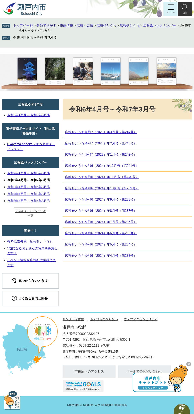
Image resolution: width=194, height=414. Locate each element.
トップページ (23, 25)
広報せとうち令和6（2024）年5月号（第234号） (101, 244)
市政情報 (66, 25)
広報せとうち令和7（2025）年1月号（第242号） (101, 154)
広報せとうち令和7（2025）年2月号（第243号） (101, 143)
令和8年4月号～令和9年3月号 (28, 115)
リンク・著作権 (73, 319)
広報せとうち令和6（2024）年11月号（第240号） (102, 177)
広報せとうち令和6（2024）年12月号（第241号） (102, 165)
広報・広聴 (85, 25)
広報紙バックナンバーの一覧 (30, 213)
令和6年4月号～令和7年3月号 (34, 37)
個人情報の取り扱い (104, 319)
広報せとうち (106, 25)
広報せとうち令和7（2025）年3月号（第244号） (101, 132)
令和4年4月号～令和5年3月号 (28, 194)
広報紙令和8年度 (30, 104)
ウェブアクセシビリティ (141, 319)
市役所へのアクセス (89, 371)
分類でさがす (46, 25)
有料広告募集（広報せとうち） (30, 241)
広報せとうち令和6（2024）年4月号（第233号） (101, 255)
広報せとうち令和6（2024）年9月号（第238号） (101, 199)
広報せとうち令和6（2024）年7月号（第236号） (101, 222)
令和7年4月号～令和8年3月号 (28, 173)
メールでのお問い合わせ (144, 371)
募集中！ (30, 230)
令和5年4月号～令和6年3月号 (28, 187)
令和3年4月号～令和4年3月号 (28, 201)
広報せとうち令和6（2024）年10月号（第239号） (102, 188)
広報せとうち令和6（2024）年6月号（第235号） (101, 233)
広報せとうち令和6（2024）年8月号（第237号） (101, 210)
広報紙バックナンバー (159, 25)
